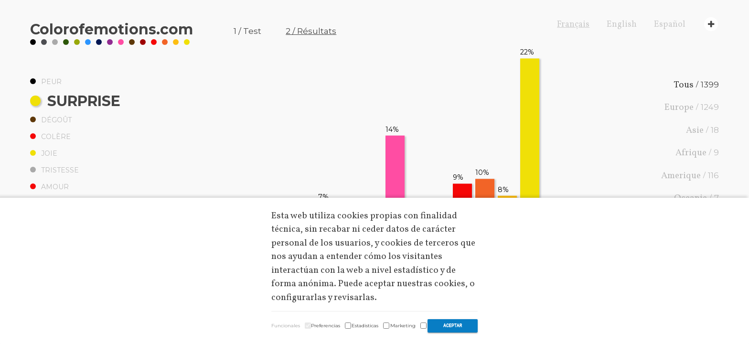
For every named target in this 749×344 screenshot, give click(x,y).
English (622, 25)
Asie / (702, 130)
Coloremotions (111, 29)
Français (573, 25)
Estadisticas (365, 325)
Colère (50, 136)
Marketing (403, 325)
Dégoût (51, 120)
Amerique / (690, 176)
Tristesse (54, 170)
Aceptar (452, 325)
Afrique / (697, 153)
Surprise (75, 101)
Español (669, 25)
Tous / (696, 85)
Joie (43, 153)
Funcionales (285, 325)
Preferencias (325, 325)
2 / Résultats (311, 31)
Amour (49, 187)
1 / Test (247, 31)
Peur (46, 81)
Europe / (691, 107)
